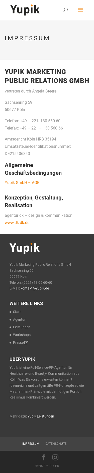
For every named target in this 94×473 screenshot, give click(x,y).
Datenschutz (55, 444)
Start (17, 312)
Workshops (22, 335)
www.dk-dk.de (17, 222)
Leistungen (21, 327)
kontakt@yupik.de (35, 288)
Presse (20, 342)
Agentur (19, 320)
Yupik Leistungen (41, 416)
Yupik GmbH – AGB (22, 182)
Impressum (30, 444)
